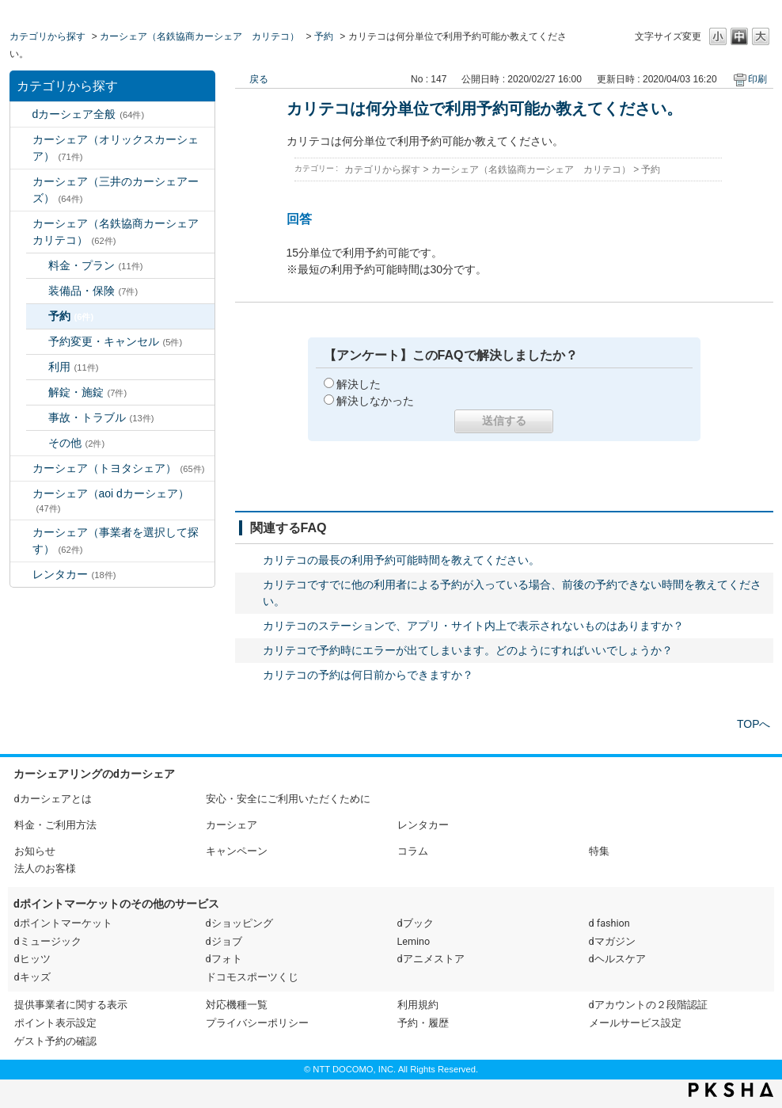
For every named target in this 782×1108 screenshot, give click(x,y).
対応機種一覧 (237, 1005)
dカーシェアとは (53, 799)
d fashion (609, 923)
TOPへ (754, 724)
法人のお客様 (45, 868)
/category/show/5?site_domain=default (21, 223)
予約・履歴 (423, 1023)
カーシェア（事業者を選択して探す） (115, 540)
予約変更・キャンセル (115, 341)
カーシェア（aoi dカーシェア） (110, 500)
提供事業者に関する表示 (70, 1005)
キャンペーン (237, 851)
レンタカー (74, 574)
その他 (76, 442)
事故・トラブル (101, 417)
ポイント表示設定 (55, 1023)
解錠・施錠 (87, 392)
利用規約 (417, 1005)
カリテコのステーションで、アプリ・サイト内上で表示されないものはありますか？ (473, 625)
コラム (412, 851)
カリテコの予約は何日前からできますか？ (368, 674)
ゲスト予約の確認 (55, 1041)
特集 (599, 851)
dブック (415, 923)
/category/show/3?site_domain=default (21, 139)
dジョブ (224, 941)
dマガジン (612, 941)
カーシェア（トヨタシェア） (118, 468)
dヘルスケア (617, 959)
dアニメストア (431, 959)
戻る (258, 79)
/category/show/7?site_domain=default (21, 574)
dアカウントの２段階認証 (648, 1005)
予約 (323, 36)
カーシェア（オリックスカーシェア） (115, 147)
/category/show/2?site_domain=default (21, 114)
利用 (73, 366)
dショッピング (239, 923)
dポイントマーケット (63, 923)
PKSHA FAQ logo (731, 1089)
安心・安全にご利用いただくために (288, 799)
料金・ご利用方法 (55, 825)
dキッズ (32, 977)
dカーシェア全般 (88, 114)
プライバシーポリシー (257, 1023)
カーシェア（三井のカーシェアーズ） (115, 189)
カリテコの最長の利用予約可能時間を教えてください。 (401, 560)
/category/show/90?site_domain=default (21, 493)
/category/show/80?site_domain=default (21, 532)
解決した (358, 384)
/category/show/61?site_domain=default (21, 468)
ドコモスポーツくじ (252, 977)
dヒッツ (32, 959)
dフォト (224, 959)
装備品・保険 (93, 290)
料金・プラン (95, 265)
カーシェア (231, 825)
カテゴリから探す (47, 36)
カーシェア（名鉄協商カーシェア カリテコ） (199, 36)
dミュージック (48, 941)
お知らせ (34, 851)
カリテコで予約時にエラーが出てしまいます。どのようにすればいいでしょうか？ (468, 650)
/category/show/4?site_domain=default (21, 181)
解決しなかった (375, 400)
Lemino (414, 941)
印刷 (757, 79)
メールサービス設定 (635, 1023)
